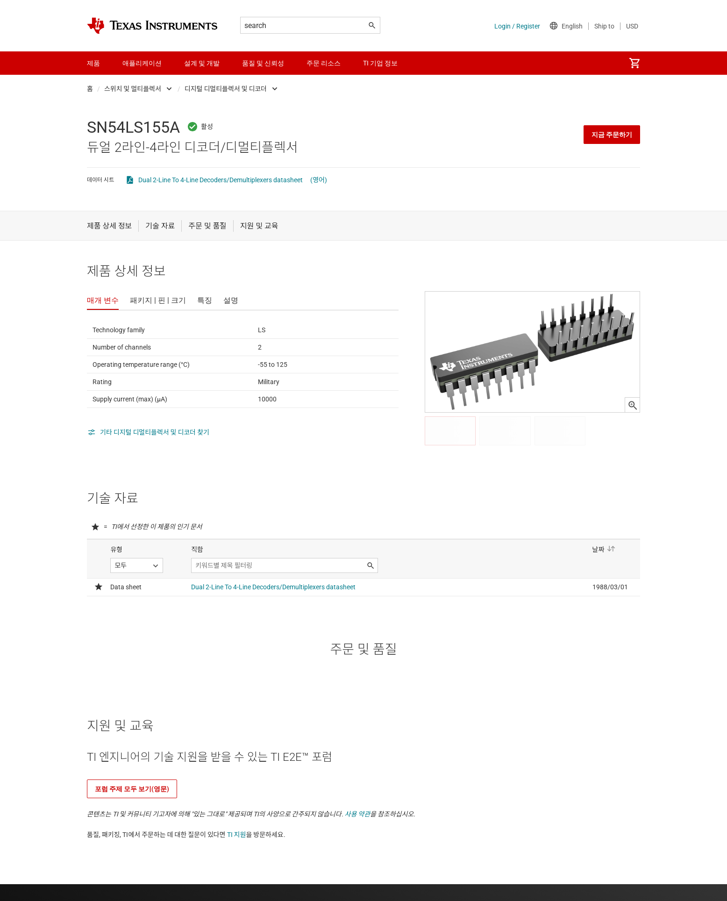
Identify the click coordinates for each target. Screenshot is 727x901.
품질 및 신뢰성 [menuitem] (263, 63)
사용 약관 (358, 814)
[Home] (152, 25)
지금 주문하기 (612, 134)
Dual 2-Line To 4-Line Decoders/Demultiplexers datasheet (220, 180)
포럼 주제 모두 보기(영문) (132, 789)
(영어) (318, 180)
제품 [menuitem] (93, 63)
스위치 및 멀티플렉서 (132, 89)
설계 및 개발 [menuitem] (202, 63)
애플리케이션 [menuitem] (142, 63)
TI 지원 (236, 834)
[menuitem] (634, 63)
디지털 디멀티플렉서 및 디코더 (226, 89)
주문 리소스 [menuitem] (323, 63)
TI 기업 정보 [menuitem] (380, 63)
